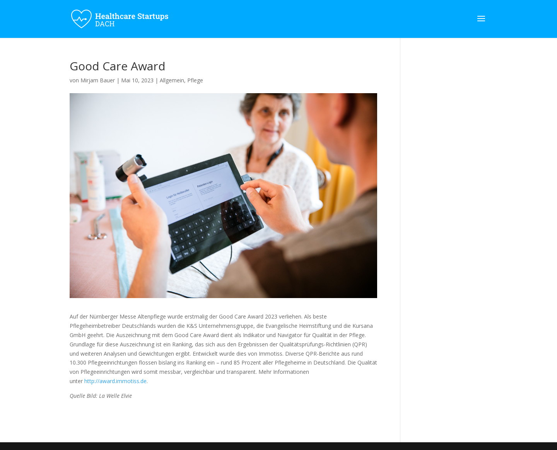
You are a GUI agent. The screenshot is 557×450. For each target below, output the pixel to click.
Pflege (195, 80)
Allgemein (172, 80)
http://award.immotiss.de (115, 381)
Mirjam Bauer (97, 80)
